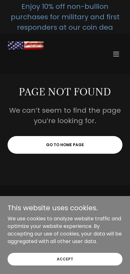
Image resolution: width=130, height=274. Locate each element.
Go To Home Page (65, 144)
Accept (65, 258)
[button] (116, 54)
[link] (26, 54)
